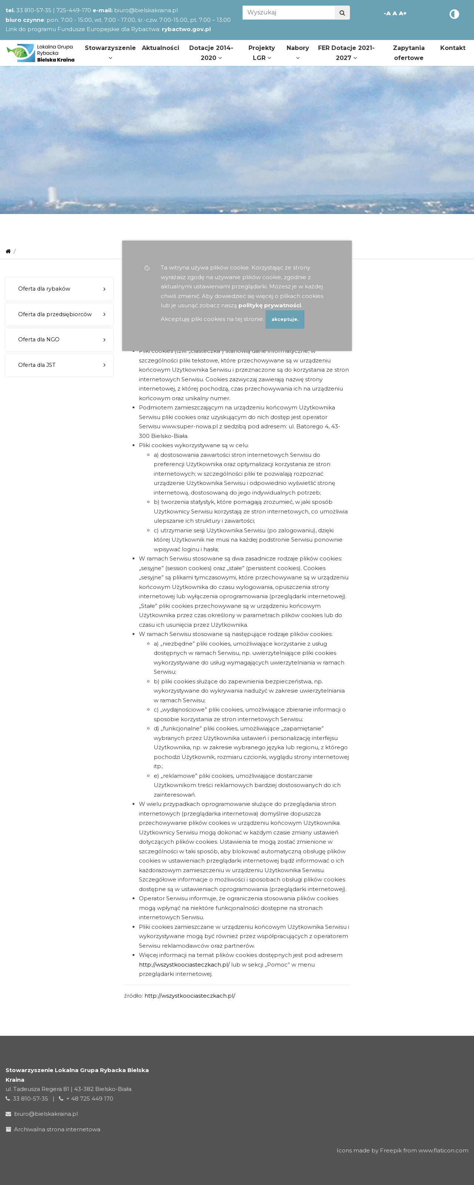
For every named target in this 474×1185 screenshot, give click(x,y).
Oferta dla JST (37, 365)
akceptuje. (284, 319)
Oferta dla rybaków (44, 288)
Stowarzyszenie (110, 52)
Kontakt (452, 47)
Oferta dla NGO (39, 339)
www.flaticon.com (443, 1150)
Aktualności (160, 47)
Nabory (298, 52)
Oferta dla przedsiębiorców (55, 314)
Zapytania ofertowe (409, 52)
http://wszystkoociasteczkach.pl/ (184, 964)
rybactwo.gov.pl (186, 29)
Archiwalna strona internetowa (54, 1129)
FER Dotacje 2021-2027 (346, 52)
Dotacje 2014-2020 (211, 52)
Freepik (391, 1150)
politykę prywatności (269, 305)
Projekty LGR (261, 52)
